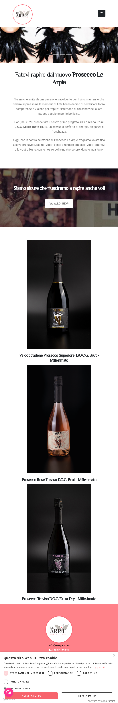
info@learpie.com (59, 645)
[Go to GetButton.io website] (9, 699)
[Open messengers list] (8, 692)
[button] (59, 688)
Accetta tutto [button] (31, 695)
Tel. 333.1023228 (59, 650)
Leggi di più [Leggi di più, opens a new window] (99, 667)
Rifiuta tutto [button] (87, 695)
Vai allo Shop (59, 203)
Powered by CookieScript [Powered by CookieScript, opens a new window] (101, 701)
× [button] (114, 655)
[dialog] (59, 677)
